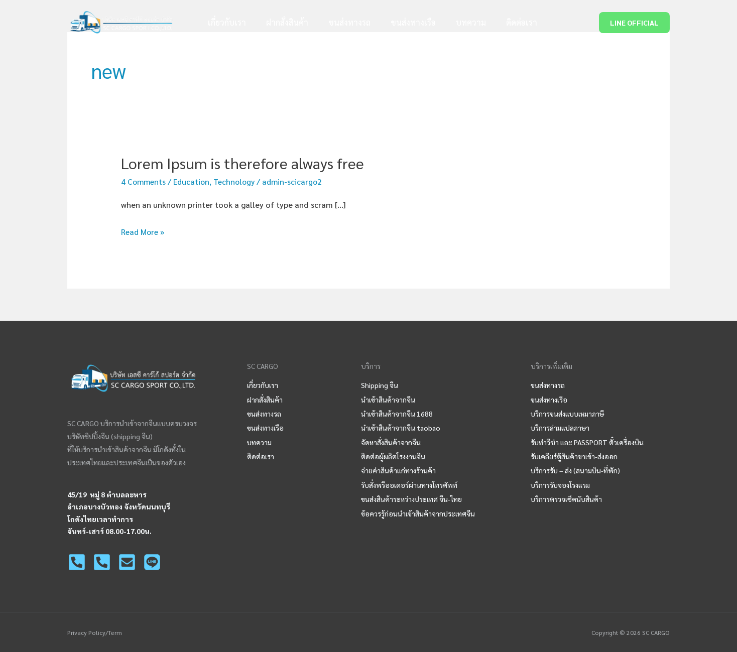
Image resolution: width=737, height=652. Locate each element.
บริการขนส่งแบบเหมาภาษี (567, 413)
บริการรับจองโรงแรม (560, 484)
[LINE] (152, 561)
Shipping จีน (379, 384)
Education (194, 181)
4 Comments (144, 181)
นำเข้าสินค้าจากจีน (388, 399)
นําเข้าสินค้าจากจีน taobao (400, 427)
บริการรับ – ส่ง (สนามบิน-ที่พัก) (575, 470)
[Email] (127, 561)
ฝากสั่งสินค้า (289, 22)
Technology (239, 181)
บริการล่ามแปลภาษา (560, 427)
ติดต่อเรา (507, 22)
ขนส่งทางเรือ (407, 22)
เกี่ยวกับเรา (233, 22)
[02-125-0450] (76, 561)
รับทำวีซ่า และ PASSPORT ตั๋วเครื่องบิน (587, 441)
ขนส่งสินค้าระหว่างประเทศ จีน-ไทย (411, 498)
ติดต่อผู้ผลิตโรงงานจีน (393, 455)
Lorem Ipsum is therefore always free (242, 163)
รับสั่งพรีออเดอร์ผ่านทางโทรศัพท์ (409, 484)
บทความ (461, 22)
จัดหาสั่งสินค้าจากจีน (391, 441)
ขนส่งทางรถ (347, 22)
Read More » (144, 231)
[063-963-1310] (101, 561)
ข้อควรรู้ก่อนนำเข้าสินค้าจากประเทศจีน (418, 512)
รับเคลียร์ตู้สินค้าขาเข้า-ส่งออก (574, 455)
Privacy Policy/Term (94, 632)
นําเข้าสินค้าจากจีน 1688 (397, 413)
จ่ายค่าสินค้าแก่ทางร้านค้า (398, 470)
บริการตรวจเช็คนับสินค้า (566, 498)
